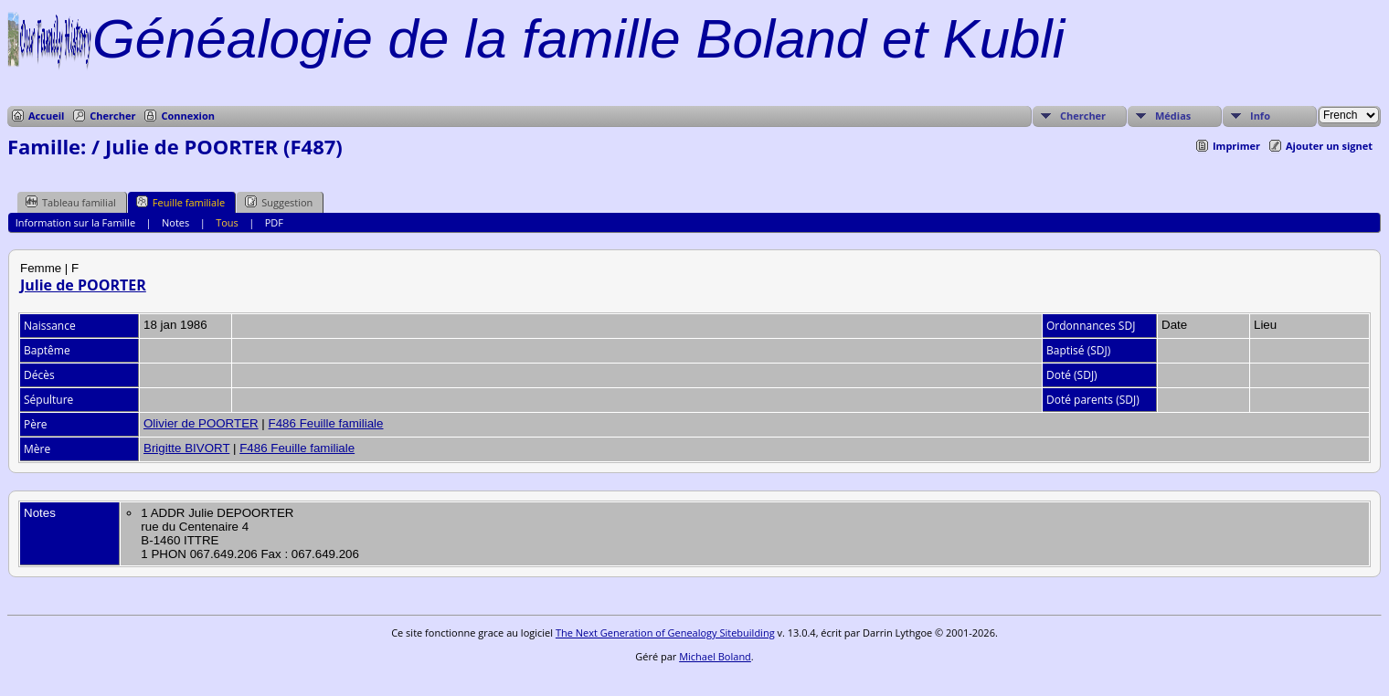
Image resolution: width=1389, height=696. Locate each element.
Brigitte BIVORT (186, 448)
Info (1260, 115)
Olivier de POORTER (201, 423)
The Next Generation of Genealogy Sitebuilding (665, 632)
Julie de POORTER (83, 285)
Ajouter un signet (1329, 146)
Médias (1173, 115)
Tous (227, 222)
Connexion (188, 115)
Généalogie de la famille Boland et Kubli (578, 38)
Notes (175, 222)
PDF (274, 222)
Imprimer (1236, 146)
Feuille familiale (180, 202)
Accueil (46, 115)
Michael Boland (715, 656)
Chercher (112, 115)
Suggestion (279, 202)
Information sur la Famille (75, 222)
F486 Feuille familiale (326, 423)
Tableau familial (71, 202)
